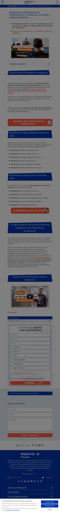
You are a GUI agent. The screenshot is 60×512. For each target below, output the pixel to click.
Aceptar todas (49, 502)
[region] (30, 505)
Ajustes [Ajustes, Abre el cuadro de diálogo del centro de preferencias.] (49, 509)
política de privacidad (12, 510)
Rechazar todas (49, 505)
